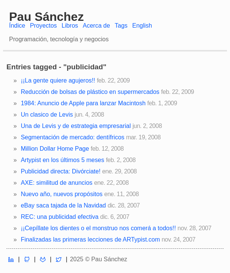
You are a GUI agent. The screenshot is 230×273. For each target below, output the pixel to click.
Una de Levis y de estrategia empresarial (76, 126)
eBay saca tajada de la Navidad (63, 205)
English (142, 25)
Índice (17, 25)
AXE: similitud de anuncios (56, 182)
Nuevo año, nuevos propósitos (62, 194)
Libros (70, 25)
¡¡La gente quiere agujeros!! (58, 80)
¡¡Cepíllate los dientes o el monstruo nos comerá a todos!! (98, 228)
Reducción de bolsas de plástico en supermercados (90, 92)
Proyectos (43, 25)
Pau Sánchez (46, 16)
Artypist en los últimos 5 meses (62, 160)
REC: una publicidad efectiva (59, 217)
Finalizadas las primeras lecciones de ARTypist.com (90, 239)
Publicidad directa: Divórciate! (61, 171)
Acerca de (96, 25)
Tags (121, 25)
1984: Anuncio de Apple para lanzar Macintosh (83, 103)
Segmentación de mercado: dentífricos (72, 137)
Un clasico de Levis (47, 114)
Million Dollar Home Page (55, 148)
